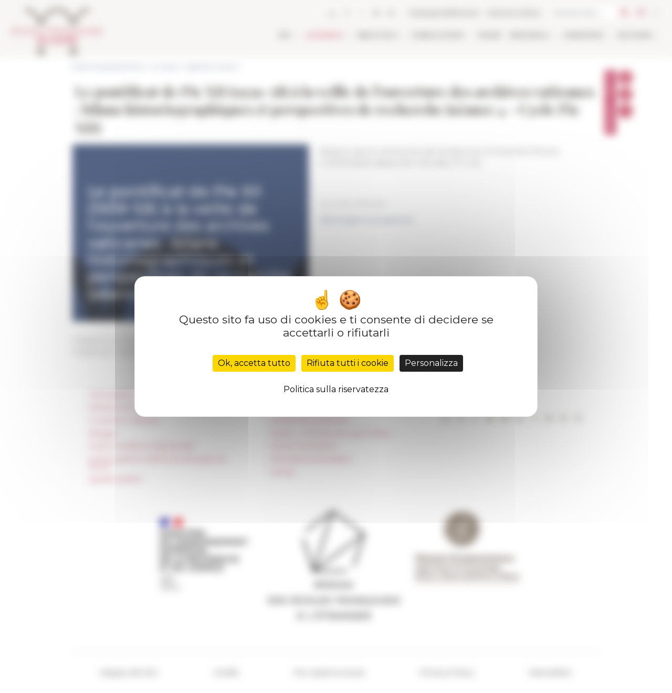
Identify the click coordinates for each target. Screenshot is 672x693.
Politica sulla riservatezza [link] (336, 389)
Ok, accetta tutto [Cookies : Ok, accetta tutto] (254, 363)
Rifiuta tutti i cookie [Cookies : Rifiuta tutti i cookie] (347, 363)
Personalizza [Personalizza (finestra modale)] (431, 363)
